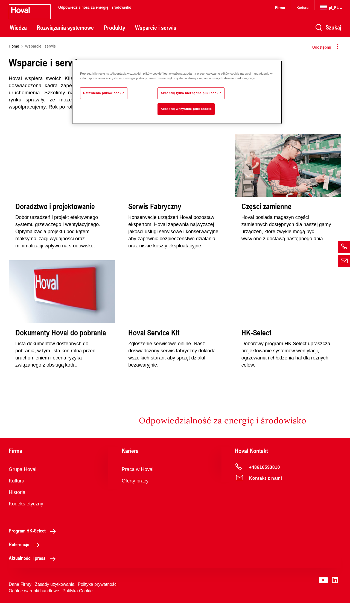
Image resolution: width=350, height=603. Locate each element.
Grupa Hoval (22, 469)
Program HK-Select (34, 530)
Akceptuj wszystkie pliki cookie (186, 108)
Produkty (114, 28)
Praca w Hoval (137, 469)
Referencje (25, 544)
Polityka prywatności (98, 584)
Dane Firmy (20, 584)
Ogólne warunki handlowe (34, 591)
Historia (17, 492)
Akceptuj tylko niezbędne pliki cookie (191, 93)
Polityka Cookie (78, 591)
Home (14, 46)
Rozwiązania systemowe (65, 28)
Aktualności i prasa (34, 557)
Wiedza (18, 28)
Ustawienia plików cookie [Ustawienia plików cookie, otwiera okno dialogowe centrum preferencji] (103, 93)
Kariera (302, 7)
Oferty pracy (135, 481)
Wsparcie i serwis (155, 28)
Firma (280, 7)
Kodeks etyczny (26, 504)
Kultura (16, 481)
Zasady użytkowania (54, 584)
